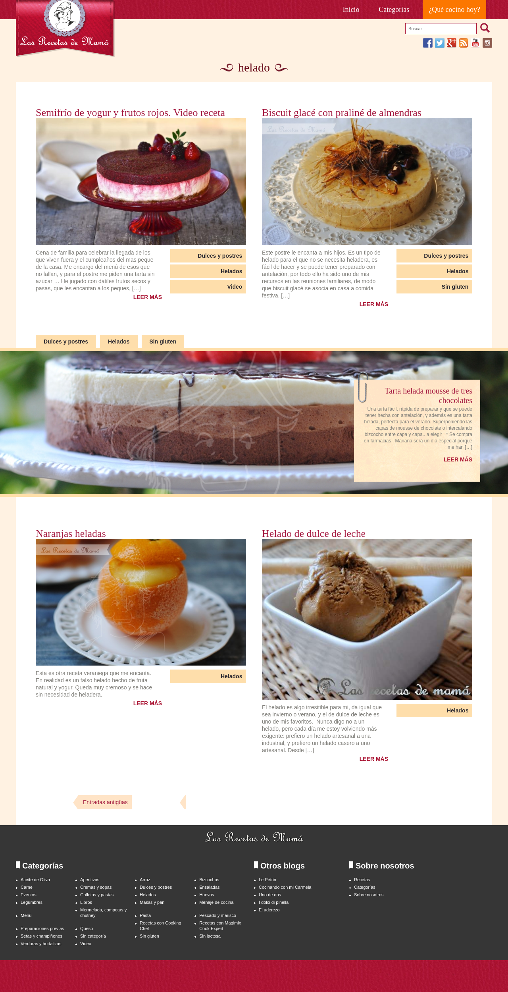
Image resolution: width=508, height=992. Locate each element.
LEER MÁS (147, 297)
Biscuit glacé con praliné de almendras (341, 113)
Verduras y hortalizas (41, 943)
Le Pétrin (267, 879)
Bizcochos (209, 879)
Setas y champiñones (41, 936)
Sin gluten (455, 287)
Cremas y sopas (96, 887)
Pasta (145, 915)
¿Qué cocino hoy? (454, 10)
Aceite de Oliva (35, 879)
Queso (86, 928)
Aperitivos (89, 879)
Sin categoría (93, 936)
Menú (26, 915)
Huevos (206, 894)
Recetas (362, 879)
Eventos (29, 894)
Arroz (145, 879)
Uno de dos (270, 894)
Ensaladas (209, 887)
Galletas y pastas (97, 894)
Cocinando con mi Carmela (285, 887)
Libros (86, 902)
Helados (231, 271)
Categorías (394, 10)
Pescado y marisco (217, 915)
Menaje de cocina (216, 902)
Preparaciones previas (42, 928)
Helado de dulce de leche (314, 534)
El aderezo (269, 909)
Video (234, 287)
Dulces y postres (220, 256)
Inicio (351, 10)
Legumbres (31, 902)
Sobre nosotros (369, 894)
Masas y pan (152, 902)
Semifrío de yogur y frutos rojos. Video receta (130, 113)
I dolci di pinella (274, 902)
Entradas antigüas (105, 802)
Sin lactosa (210, 936)
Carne (27, 887)
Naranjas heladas (71, 534)
